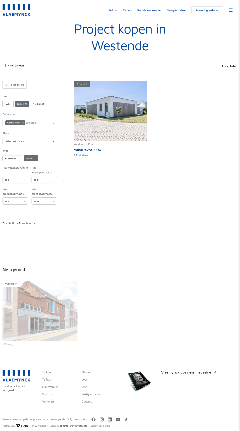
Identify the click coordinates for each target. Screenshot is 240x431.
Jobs (85, 379)
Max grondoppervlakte (42, 191)
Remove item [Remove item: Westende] (23, 123)
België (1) (22, 103)
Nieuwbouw (50, 387)
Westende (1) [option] (15, 122)
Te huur (127, 10)
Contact (87, 401)
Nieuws (87, 372)
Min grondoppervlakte (13, 191)
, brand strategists (68, 425)
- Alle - (8, 103)
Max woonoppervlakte (42, 170)
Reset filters (14, 84)
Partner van (15, 425)
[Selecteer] (34, 122)
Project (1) (31, 158)
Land (5, 96)
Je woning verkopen (207, 10)
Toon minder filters (28, 223)
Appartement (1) (12, 158)
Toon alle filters (10, 223)
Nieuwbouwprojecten (149, 10)
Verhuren (48, 401)
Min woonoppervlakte (15, 167)
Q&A (84, 387)
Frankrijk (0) (39, 103)
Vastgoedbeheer (177, 10)
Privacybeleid (39, 425)
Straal (6, 132)
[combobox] (29, 123)
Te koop (113, 10)
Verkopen (48, 394)
